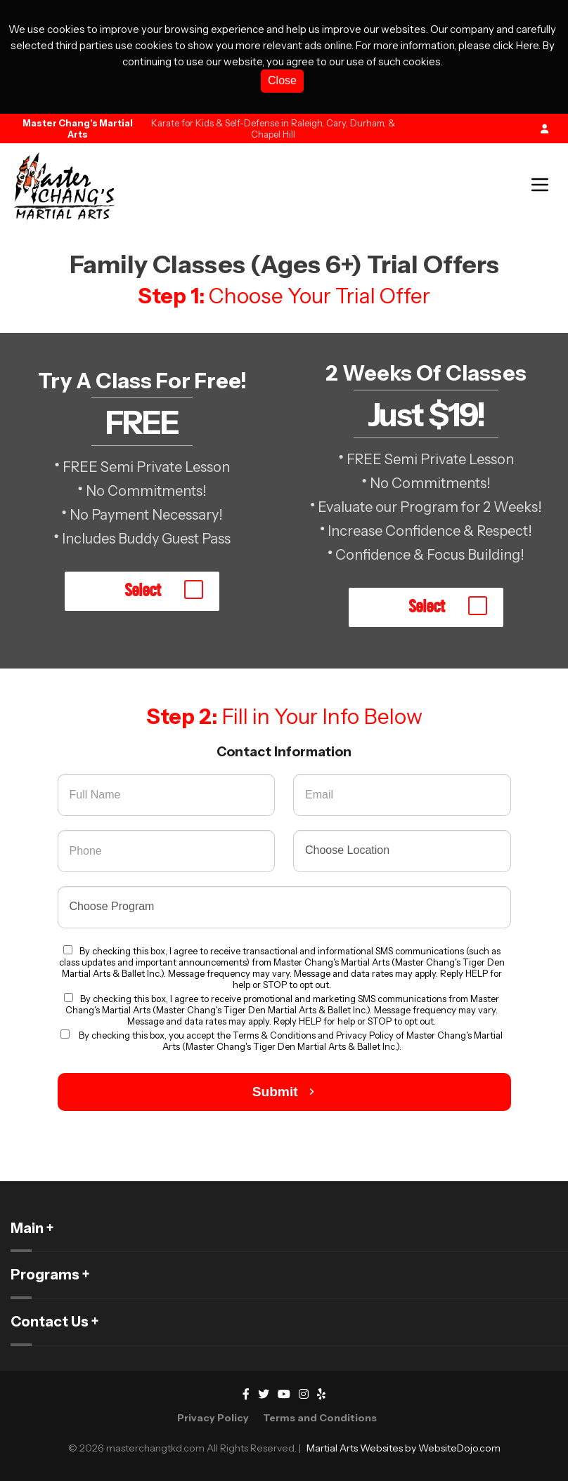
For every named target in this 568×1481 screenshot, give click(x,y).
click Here (515, 45)
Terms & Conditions (275, 1035)
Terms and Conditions (320, 1417)
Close (282, 80)
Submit (284, 1091)
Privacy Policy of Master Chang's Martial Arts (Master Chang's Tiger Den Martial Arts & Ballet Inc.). (332, 1040)
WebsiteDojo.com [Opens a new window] (459, 1448)
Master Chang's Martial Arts (77, 128)
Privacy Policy (213, 1417)
